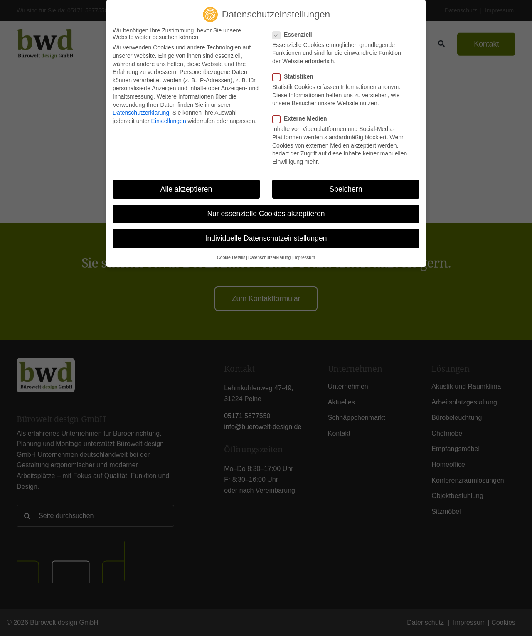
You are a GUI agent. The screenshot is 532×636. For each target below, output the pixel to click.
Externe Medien (303, 118)
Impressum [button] (304, 257)
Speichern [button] (346, 189)
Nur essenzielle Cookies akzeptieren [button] (266, 214)
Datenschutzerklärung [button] (269, 257)
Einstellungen (168, 121)
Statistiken (296, 76)
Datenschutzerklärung (141, 112)
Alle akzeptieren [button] (186, 189)
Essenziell (295, 34)
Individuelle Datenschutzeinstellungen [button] (266, 238)
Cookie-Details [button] (231, 257)
